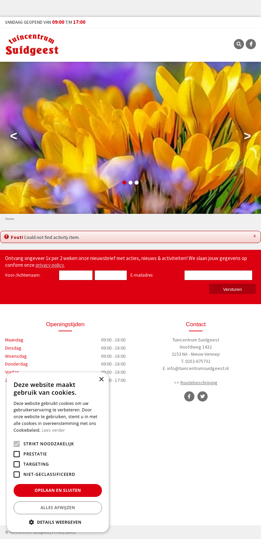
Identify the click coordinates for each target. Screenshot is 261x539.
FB (251, 44)
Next (247, 137)
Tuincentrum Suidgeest (195, 340)
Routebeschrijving (199, 382)
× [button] (101, 379)
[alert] (58, 452)
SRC (239, 44)
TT (202, 396)
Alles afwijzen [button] (57, 507)
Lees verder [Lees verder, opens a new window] (53, 430)
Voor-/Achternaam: (22, 275)
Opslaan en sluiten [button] (58, 490)
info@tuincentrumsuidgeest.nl (198, 368)
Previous (13, 137)
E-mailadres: (143, 275)
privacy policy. (50, 265)
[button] (58, 522)
